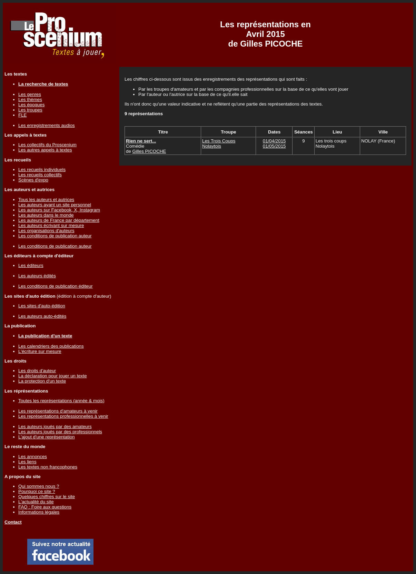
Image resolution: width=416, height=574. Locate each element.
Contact (13, 522)
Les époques (31, 104)
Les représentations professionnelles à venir (63, 416)
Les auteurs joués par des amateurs (55, 426)
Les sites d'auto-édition (41, 305)
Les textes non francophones (47, 466)
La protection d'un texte (42, 381)
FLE (22, 115)
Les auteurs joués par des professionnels (60, 431)
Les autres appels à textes (45, 149)
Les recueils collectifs (40, 174)
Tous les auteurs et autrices (46, 199)
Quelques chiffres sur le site (46, 496)
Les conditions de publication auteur (55, 235)
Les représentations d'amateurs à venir (58, 411)
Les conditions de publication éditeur (55, 286)
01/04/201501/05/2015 (274, 143)
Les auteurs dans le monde (46, 215)
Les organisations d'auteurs (46, 230)
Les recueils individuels (42, 169)
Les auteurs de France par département (58, 220)
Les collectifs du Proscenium (47, 144)
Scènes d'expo (33, 179)
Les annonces (32, 456)
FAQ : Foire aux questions (44, 506)
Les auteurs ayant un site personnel (54, 204)
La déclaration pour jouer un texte (52, 375)
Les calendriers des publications (51, 346)
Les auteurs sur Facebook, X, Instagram (59, 209)
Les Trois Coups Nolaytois (218, 143)
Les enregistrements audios (46, 125)
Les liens (27, 461)
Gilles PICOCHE (149, 151)
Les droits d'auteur (37, 370)
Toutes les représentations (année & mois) (61, 400)
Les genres (29, 94)
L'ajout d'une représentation (46, 436)
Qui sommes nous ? (38, 486)
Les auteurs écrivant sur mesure (51, 225)
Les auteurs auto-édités (42, 316)
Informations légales (38, 512)
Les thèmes (30, 99)
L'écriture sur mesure (39, 351)
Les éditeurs (30, 265)
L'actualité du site (36, 501)
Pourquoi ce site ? (36, 491)
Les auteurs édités (37, 275)
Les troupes (30, 109)
